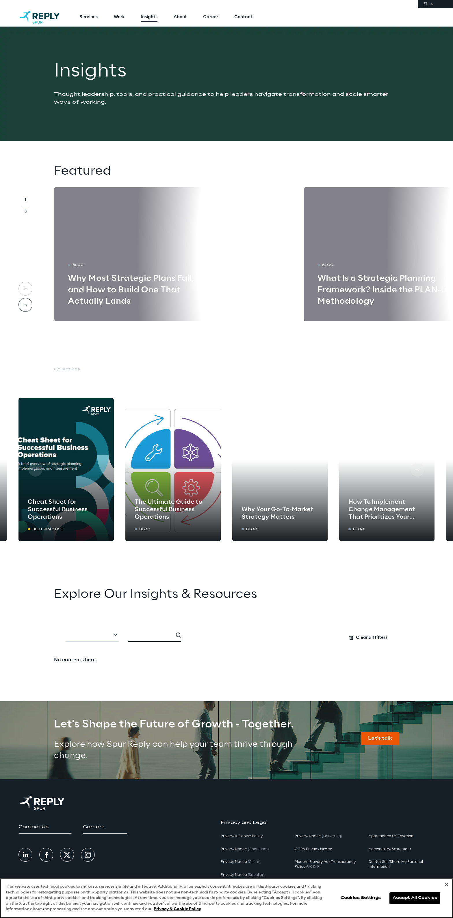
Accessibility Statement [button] (390, 849)
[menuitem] (88, 17)
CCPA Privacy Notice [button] (313, 849)
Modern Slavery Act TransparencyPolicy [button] (325, 864)
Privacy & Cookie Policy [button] (242, 836)
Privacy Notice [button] (245, 849)
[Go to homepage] (39, 17)
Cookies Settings (361, 902)
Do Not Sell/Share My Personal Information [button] (396, 864)
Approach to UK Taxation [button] (391, 836)
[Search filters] (226, 635)
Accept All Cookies (415, 902)
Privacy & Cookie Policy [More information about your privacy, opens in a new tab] (177, 913)
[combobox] (92, 635)
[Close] (446, 888)
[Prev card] (35, 470)
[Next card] (25, 305)
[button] (380, 739)
